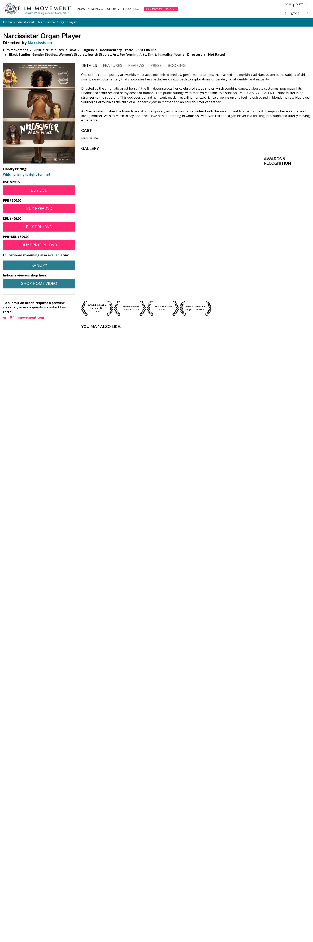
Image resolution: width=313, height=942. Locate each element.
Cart (298, 4)
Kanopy (39, 265)
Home (7, 22)
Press (156, 65)
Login (287, 4)
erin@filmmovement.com (23, 317)
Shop (111, 9)
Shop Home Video (39, 283)
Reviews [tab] (136, 65)
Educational (131, 9)
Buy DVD (39, 190)
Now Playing (88, 9)
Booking (177, 65)
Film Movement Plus (159, 9)
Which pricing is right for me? (26, 174)
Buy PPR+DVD (39, 208)
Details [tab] (89, 65)
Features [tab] (112, 65)
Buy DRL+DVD (39, 226)
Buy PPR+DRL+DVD (39, 245)
